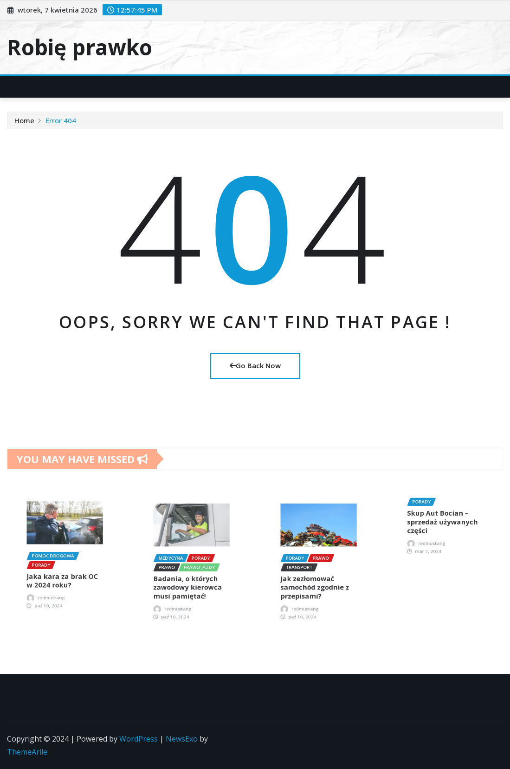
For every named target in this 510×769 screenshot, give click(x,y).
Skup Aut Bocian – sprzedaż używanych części (443, 522)
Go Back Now (255, 365)
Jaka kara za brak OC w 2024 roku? (63, 567)
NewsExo (182, 739)
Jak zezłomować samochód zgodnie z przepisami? (316, 573)
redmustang (58, 574)
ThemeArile (27, 752)
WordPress (138, 739)
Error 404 (60, 120)
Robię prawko (79, 47)
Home (24, 120)
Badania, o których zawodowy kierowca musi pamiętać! (190, 573)
